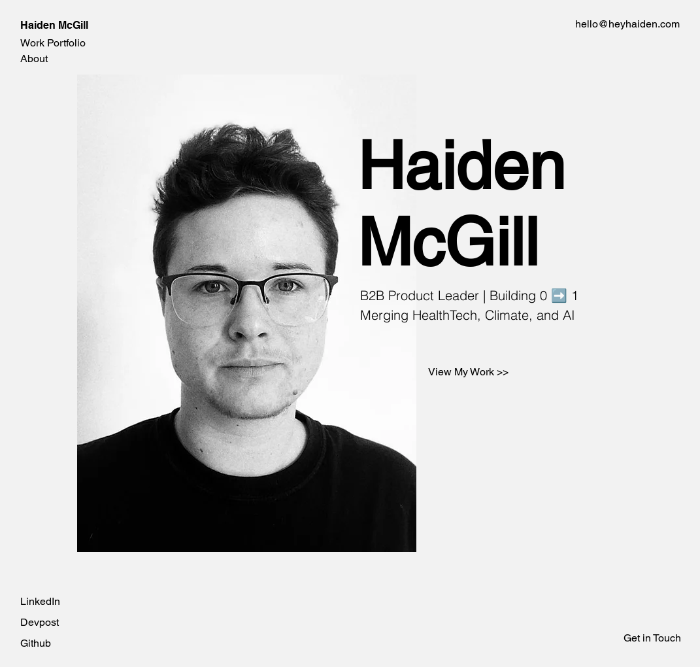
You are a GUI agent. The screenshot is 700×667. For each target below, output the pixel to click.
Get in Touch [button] (652, 638)
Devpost (39, 622)
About (34, 58)
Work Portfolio (53, 43)
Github (35, 643)
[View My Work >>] (468, 372)
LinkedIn (40, 601)
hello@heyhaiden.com (627, 24)
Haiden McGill (54, 25)
